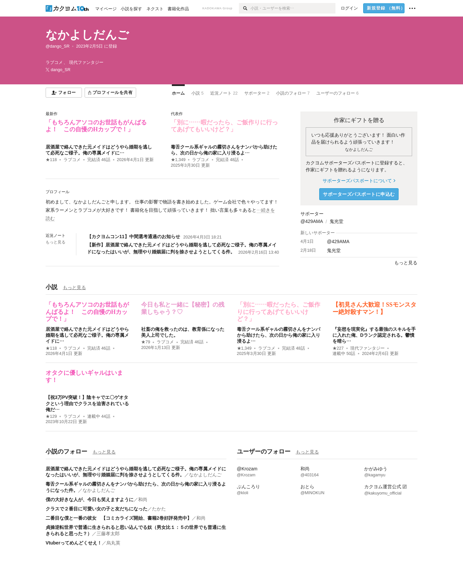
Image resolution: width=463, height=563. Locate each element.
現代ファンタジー (367, 348)
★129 (51, 416)
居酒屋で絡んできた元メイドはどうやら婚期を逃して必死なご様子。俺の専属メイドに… (87, 335)
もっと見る (55, 242)
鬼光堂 (336, 221)
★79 (145, 342)
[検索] (245, 8)
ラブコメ (72, 159)
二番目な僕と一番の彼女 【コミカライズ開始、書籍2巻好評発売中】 (119, 518)
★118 (51, 159)
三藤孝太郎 (108, 533)
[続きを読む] (162, 210)
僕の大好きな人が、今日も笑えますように (90, 499)
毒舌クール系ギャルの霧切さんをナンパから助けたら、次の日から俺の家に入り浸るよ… (278, 335)
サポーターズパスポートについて (359, 180)
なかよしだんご (87, 34)
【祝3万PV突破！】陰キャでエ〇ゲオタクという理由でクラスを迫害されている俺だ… (87, 403)
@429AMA (311, 221)
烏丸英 (113, 542)
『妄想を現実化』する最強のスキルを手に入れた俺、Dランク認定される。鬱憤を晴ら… (374, 335)
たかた (159, 508)
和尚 (142, 499)
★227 (338, 348)
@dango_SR (57, 46)
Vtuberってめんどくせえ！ (74, 542)
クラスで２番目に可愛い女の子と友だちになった (96, 508)
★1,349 (178, 159)
